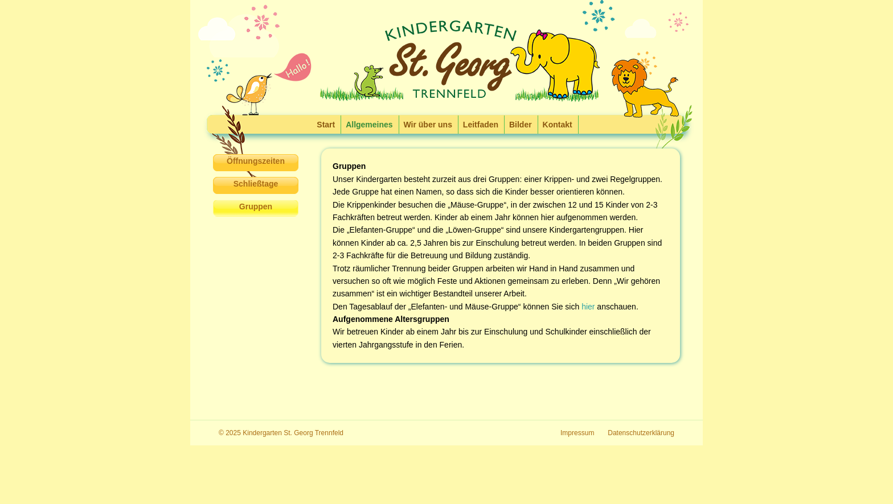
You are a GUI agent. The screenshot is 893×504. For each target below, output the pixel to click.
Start (326, 124)
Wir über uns (428, 124)
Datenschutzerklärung (641, 433)
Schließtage (256, 183)
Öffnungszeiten (256, 161)
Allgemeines (369, 124)
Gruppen (255, 206)
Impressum (577, 433)
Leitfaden (480, 124)
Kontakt (557, 124)
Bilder (520, 124)
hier (588, 306)
